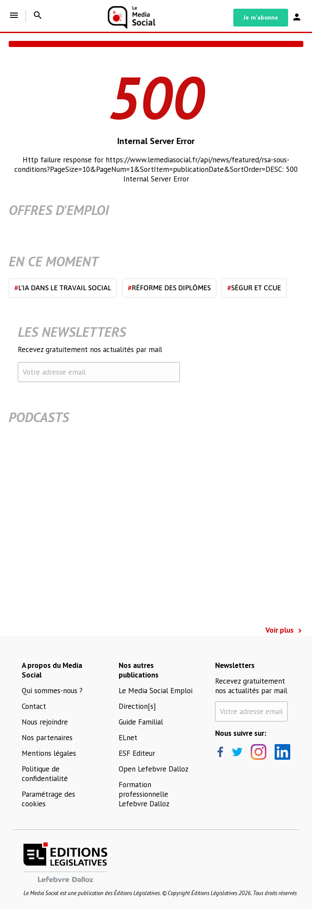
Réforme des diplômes (169, 288)
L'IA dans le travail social (62, 288)
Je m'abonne (260, 17)
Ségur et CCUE (254, 288)
